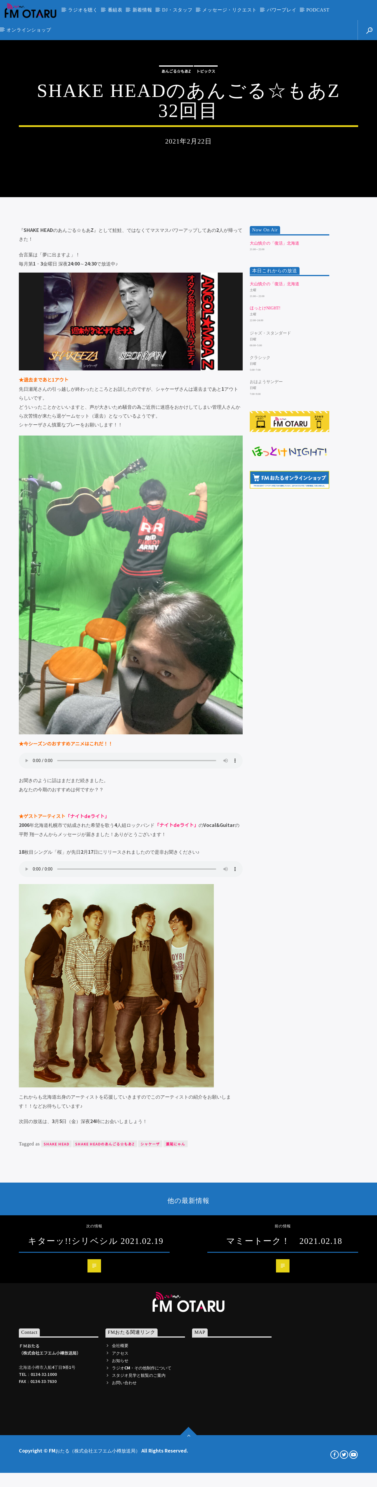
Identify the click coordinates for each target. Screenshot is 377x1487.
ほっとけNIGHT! (265, 537)
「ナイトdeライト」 (87, 1045)
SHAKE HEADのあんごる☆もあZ (105, 1372)
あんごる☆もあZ (176, 176)
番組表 (115, 9)
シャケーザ (150, 1372)
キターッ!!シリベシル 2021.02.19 (95, 1470)
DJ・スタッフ (177, 9)
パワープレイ (282, 9)
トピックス (205, 176)
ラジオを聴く (83, 9)
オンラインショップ (28, 29)
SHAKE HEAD (56, 1372)
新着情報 (142, 9)
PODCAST (318, 9)
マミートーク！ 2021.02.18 (284, 1470)
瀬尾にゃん (175, 1372)
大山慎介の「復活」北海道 (274, 472)
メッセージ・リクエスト (229, 9)
